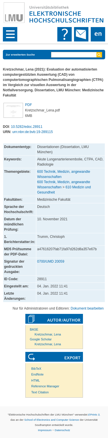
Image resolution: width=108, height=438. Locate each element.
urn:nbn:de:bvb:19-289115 (32, 132)
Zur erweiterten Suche (20, 54)
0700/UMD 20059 (50, 261)
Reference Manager (45, 386)
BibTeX (36, 368)
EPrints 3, (94, 414)
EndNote (37, 374)
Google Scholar (41, 339)
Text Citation (40, 392)
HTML (35, 380)
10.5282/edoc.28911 (26, 127)
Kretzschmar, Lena (48, 334)
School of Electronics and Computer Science (51, 419)
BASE (34, 329)
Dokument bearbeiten (87, 308)
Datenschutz (62, 430)
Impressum (45, 430)
